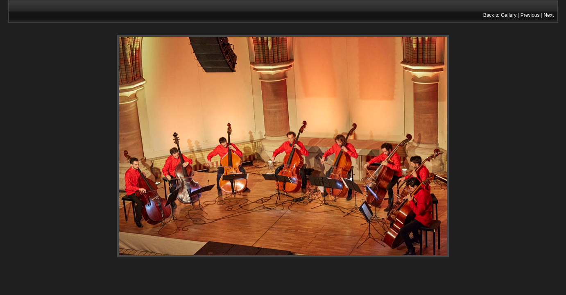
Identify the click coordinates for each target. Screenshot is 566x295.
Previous (530, 15)
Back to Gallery (499, 15)
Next (548, 15)
